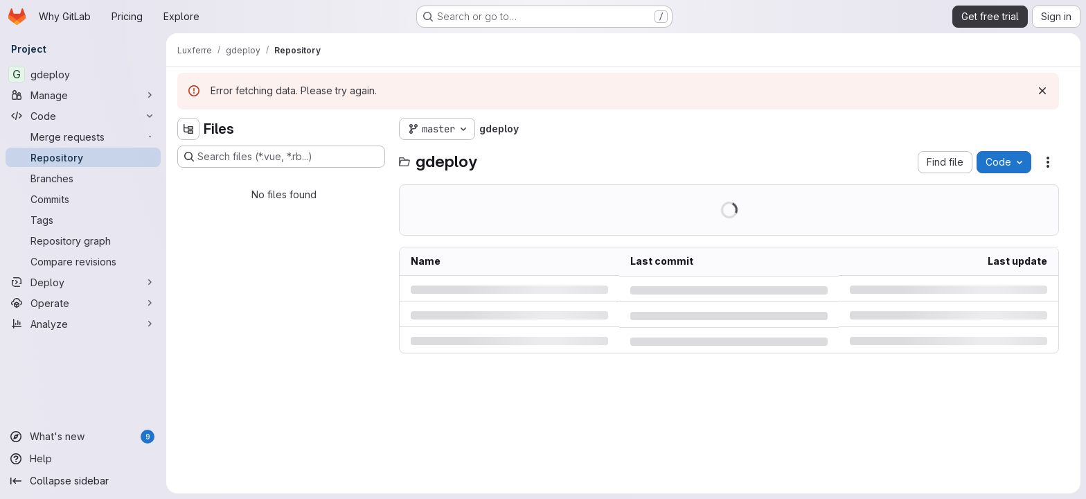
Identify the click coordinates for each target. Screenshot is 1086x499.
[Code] (83, 115)
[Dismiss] (1042, 90)
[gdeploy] (83, 74)
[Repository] (83, 157)
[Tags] (83, 219)
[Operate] (83, 303)
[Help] (83, 459)
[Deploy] (83, 282)
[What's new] (83, 436)
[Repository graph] (83, 240)
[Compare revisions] (83, 261)
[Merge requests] (83, 136)
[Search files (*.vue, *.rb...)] (281, 157)
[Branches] (83, 178)
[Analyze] (83, 323)
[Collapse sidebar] (83, 481)
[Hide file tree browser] (188, 129)
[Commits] (83, 199)
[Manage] (83, 95)
